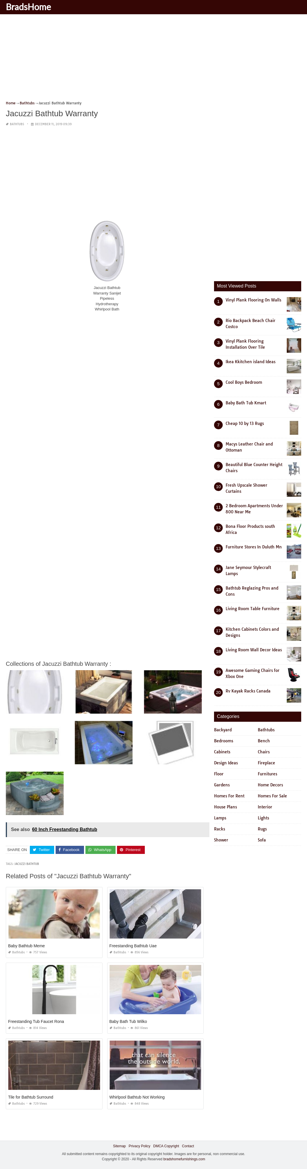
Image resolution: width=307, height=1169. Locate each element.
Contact (188, 1146)
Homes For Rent (229, 796)
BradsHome (28, 6)
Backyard (223, 729)
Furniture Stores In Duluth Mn (254, 547)
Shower (221, 840)
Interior (265, 807)
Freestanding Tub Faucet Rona (36, 1021)
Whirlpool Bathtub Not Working (137, 1097)
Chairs (264, 752)
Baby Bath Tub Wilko (128, 1021)
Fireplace (266, 763)
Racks (219, 829)
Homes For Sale (272, 796)
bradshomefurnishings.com (184, 1159)
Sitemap (119, 1146)
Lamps (220, 818)
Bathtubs (17, 124)
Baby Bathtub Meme (26, 945)
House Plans (225, 807)
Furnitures (267, 774)
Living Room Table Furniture (252, 608)
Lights (263, 818)
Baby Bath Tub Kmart (246, 403)
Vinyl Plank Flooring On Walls (253, 300)
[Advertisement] (153, 59)
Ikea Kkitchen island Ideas (250, 361)
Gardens (222, 785)
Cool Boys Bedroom (244, 382)
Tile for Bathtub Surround (30, 1097)
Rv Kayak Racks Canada (248, 691)
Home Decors (270, 785)
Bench (264, 740)
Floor (219, 774)
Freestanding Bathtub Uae (133, 945)
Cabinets (222, 752)
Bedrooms (223, 740)
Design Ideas (226, 763)
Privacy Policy (139, 1146)
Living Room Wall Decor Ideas (254, 649)
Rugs (262, 829)
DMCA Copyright (166, 1146)
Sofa (262, 840)
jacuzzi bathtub (26, 864)
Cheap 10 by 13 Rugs (245, 423)
